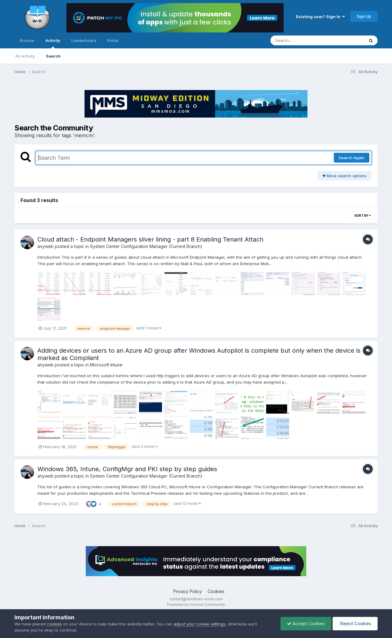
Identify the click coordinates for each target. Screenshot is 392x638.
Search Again (351, 157)
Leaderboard (83, 40)
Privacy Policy (187, 591)
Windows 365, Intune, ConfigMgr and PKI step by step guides (127, 469)
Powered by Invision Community (196, 604)
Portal (112, 40)
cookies (54, 623)
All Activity (25, 56)
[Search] (300, 40)
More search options (344, 175)
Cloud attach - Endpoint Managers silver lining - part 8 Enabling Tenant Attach (150, 239)
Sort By (362, 215)
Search (53, 56)
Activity (52, 43)
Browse (27, 40)
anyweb (45, 246)
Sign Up (364, 16)
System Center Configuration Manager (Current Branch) (146, 246)
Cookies (216, 591)
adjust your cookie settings (199, 623)
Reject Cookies (355, 623)
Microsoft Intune (106, 364)
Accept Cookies (306, 623)
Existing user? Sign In (320, 16)
